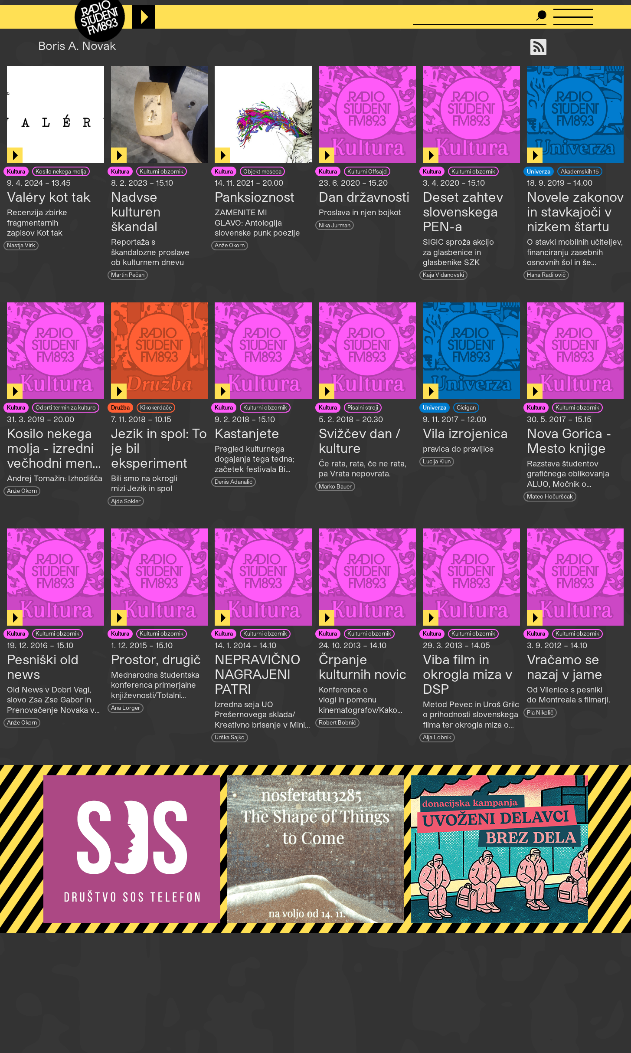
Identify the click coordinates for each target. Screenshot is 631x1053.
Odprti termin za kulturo (66, 407)
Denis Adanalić (233, 481)
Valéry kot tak (49, 196)
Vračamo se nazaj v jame (564, 666)
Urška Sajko (230, 737)
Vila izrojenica (465, 433)
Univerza (538, 171)
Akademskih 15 (580, 171)
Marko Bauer (335, 486)
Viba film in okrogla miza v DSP (467, 673)
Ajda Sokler (126, 501)
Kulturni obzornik (161, 171)
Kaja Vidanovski (443, 274)
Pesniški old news (42, 666)
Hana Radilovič (546, 274)
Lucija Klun (437, 461)
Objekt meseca (262, 171)
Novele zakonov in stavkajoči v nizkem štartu (575, 211)
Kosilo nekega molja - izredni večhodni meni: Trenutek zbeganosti (52, 462)
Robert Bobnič (337, 722)
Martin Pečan (127, 274)
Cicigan (466, 407)
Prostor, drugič (156, 659)
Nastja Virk (21, 245)
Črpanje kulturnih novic (362, 666)
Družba (120, 407)
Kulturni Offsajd (367, 171)
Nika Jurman (334, 225)
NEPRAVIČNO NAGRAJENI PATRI (258, 673)
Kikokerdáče (156, 407)
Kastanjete (247, 433)
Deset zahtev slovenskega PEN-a (463, 211)
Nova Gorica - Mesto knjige (569, 440)
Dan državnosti (364, 196)
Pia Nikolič (540, 712)
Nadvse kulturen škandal (135, 211)
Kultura (16, 171)
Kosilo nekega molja (61, 171)
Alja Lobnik (437, 737)
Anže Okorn (230, 245)
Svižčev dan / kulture (359, 440)
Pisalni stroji (362, 407)
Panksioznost (254, 196)
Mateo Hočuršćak (550, 496)
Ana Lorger (125, 707)
